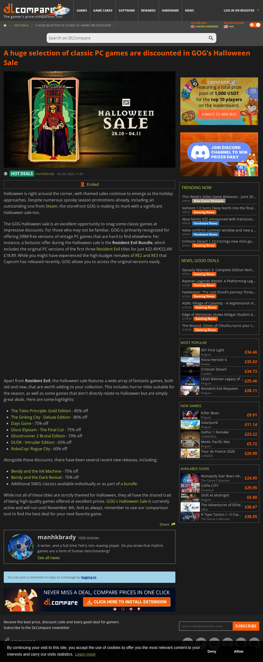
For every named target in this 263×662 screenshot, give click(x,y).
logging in (88, 577)
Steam (51, 206)
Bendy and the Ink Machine (36, 471)
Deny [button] (211, 651)
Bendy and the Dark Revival (36, 477)
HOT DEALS (22, 173)
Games (82, 10)
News (189, 10)
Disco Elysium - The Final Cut (37, 429)
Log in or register (239, 10)
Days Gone (21, 423)
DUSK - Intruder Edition (33, 442)
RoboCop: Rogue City (30, 448)
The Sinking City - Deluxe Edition (40, 417)
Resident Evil (108, 249)
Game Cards (103, 10)
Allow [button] (238, 651)
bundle (130, 483)
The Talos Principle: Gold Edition (41, 410)
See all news (49, 557)
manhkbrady (45, 173)
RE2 (138, 255)
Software (127, 10)
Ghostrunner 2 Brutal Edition (38, 436)
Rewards (148, 10)
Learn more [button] (85, 654)
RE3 (154, 255)
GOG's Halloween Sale (126, 501)
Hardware (170, 10)
